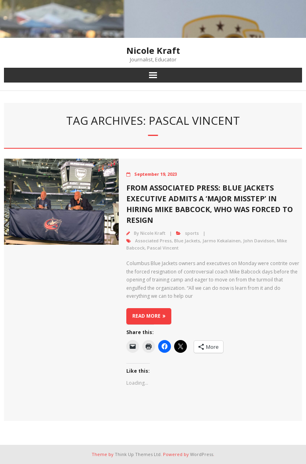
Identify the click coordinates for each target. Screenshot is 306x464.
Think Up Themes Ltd (138, 454)
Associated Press (153, 241)
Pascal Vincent (162, 248)
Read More (146, 316)
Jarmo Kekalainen (221, 241)
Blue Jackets (187, 241)
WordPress (201, 454)
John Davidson (259, 241)
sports (192, 233)
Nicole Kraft (152, 233)
